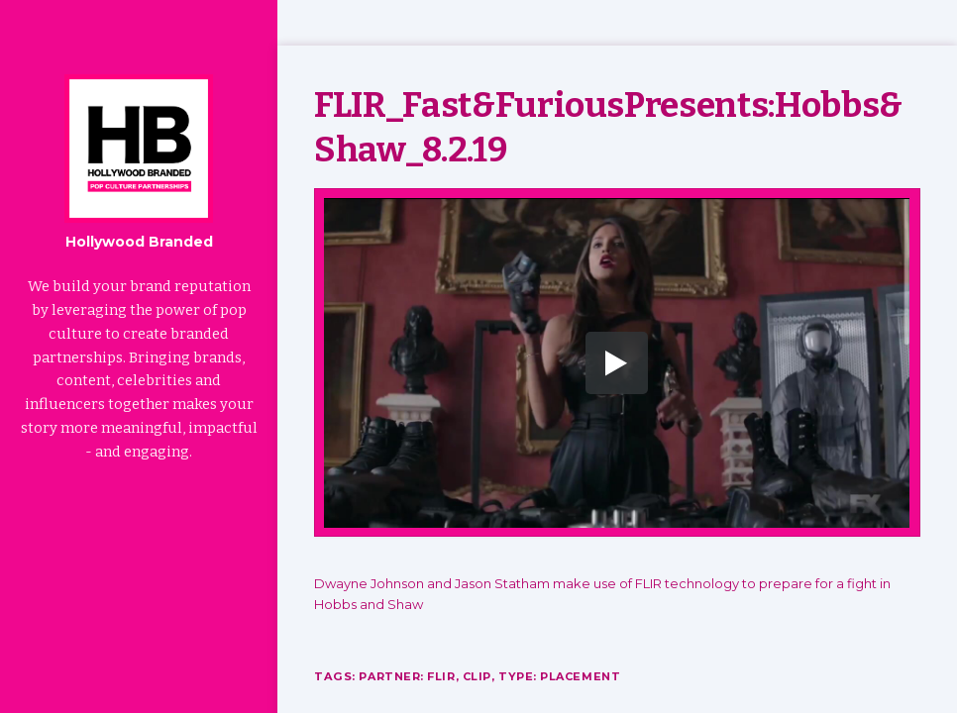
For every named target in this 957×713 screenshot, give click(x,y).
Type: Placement (561, 676)
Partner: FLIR (407, 676)
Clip (477, 676)
